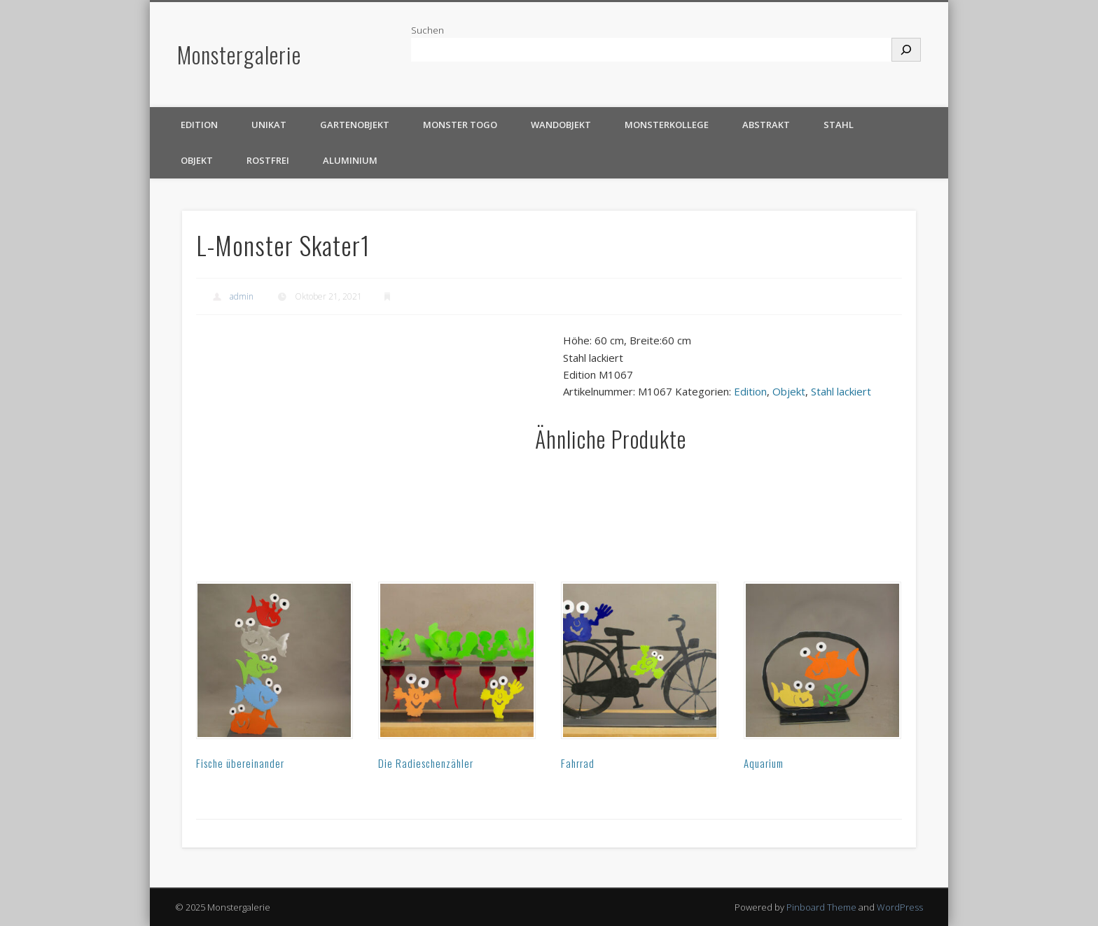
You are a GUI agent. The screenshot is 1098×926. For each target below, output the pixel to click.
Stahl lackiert (841, 391)
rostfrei (267, 160)
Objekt (197, 160)
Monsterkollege (667, 124)
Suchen (427, 30)
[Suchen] (906, 50)
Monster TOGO (460, 124)
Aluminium (350, 160)
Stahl (839, 124)
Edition (199, 124)
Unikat (268, 124)
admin (241, 296)
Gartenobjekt (354, 124)
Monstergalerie (239, 54)
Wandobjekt (561, 124)
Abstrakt (766, 124)
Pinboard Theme (821, 907)
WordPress (900, 907)
